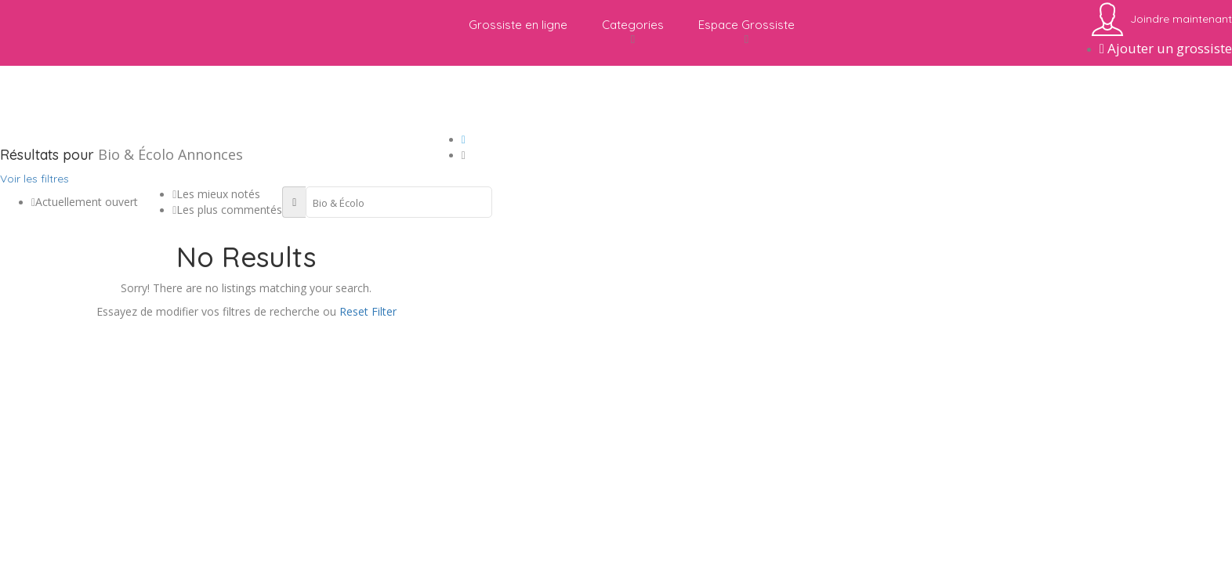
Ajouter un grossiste (1166, 48)
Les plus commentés (227, 209)
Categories (633, 31)
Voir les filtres (34, 179)
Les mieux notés (216, 193)
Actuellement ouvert (84, 201)
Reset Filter (368, 311)
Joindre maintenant (1181, 19)
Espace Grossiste (746, 31)
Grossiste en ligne (518, 24)
